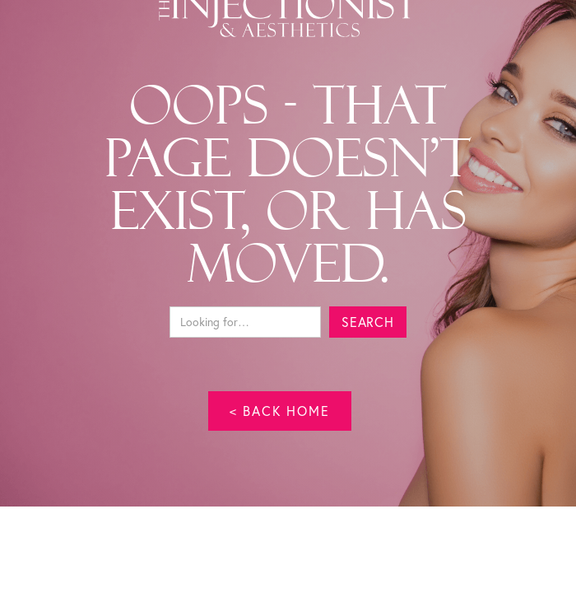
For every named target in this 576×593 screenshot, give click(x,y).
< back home (279, 410)
